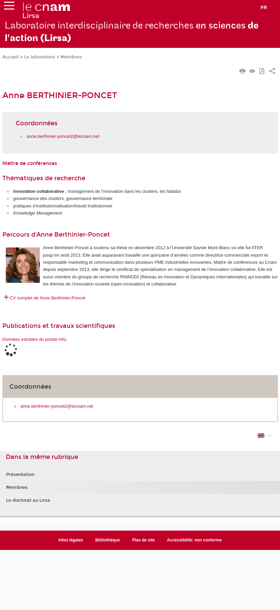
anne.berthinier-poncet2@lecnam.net (63, 136)
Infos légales (70, 540)
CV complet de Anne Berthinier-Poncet (48, 297)
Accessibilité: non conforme (194, 540)
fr (264, 7)
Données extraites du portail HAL (34, 339)
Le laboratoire (39, 57)
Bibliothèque (107, 540)
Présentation (20, 474)
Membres (71, 57)
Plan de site (143, 540)
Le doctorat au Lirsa (28, 500)
